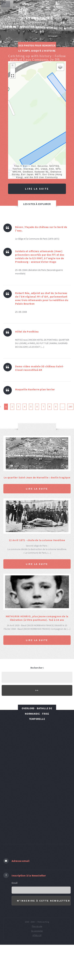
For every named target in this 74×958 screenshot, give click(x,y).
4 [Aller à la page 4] (24, 406)
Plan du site (37, 926)
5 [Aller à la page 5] (30, 406)
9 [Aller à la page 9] (55, 406)
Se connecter (37, 931)
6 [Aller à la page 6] (37, 406)
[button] (12, 65)
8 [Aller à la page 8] (49, 406)
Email (14, 882)
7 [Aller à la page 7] (43, 406)
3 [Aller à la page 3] (18, 406)
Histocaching (37, 18)
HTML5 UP (37, 935)
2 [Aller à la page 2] (12, 406)
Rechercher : (37, 667)
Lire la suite (37, 188)
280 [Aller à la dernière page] (70, 406)
